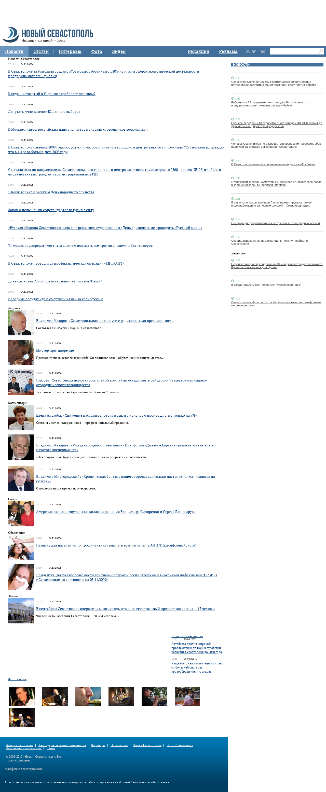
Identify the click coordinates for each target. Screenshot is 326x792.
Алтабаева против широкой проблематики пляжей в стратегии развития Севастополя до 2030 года (196, 648)
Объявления (119, 745)
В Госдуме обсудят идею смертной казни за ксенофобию (55, 298)
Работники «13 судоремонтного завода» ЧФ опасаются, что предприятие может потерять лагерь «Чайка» (271, 104)
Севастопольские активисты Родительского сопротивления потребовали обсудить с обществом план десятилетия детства (273, 83)
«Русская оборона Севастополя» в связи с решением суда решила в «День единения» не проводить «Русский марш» (105, 227)
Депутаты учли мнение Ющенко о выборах (44, 111)
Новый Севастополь (147, 745)
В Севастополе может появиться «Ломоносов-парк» (266, 284)
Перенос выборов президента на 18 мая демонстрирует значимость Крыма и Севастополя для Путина (277, 266)
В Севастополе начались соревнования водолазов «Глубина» (273, 164)
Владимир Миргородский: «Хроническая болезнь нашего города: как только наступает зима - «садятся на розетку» (125, 478)
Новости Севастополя (187, 636)
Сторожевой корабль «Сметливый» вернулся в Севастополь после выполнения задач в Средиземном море (276, 183)
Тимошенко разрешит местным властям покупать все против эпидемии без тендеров (80, 245)
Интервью (70, 51)
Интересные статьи (19, 745)
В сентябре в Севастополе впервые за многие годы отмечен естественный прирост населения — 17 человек (125, 608)
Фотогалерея (17, 679)
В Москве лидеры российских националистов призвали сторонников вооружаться (77, 129)
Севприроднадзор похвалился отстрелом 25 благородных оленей (275, 223)
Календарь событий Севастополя (62, 745)
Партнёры (98, 745)
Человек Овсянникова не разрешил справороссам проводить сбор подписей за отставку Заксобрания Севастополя (276, 145)
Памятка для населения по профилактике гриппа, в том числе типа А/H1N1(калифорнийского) (116, 545)
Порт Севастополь (180, 745)
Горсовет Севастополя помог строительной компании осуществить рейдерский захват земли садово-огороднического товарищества (121, 382)
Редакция (198, 51)
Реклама (228, 51)
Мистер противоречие (55, 350)
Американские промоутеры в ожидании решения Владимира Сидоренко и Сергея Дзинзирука (116, 511)
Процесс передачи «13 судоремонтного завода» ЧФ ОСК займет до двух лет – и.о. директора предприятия (276, 124)
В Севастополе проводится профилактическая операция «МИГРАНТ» (66, 263)
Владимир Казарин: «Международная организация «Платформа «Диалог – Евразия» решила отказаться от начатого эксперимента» (125, 447)
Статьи (41, 51)
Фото (96, 51)
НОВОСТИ (241, 64)
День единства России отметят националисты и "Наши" (55, 281)
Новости (14, 51)
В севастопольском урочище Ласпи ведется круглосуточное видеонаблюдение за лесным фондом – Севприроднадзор (271, 204)
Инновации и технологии (24, 748)
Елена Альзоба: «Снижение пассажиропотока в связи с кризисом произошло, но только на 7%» (116, 415)
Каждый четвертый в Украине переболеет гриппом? (52, 93)
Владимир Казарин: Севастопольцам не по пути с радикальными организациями (105, 320)
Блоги (51, 748)
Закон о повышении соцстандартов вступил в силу (51, 209)
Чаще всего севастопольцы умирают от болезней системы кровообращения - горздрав (197, 667)
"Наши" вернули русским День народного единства (51, 191)
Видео (119, 51)
